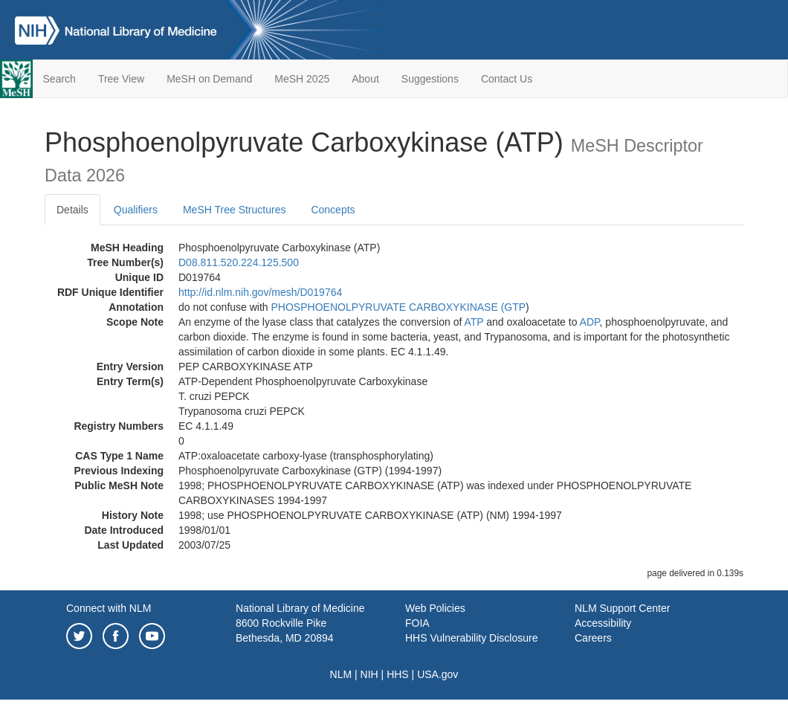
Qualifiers (136, 210)
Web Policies (435, 608)
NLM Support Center (622, 608)
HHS (398, 674)
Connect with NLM (108, 608)
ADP (590, 322)
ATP (473, 322)
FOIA (417, 623)
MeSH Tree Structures (234, 210)
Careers (593, 638)
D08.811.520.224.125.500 (238, 262)
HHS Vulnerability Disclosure (471, 638)
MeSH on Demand (209, 79)
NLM (341, 674)
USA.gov (437, 674)
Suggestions (430, 79)
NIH (369, 674)
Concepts (333, 210)
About (365, 79)
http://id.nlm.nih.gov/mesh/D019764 (260, 292)
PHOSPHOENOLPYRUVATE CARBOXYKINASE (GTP (398, 307)
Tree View (121, 79)
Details (72, 210)
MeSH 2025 (301, 79)
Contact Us (506, 79)
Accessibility (603, 623)
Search (59, 79)
